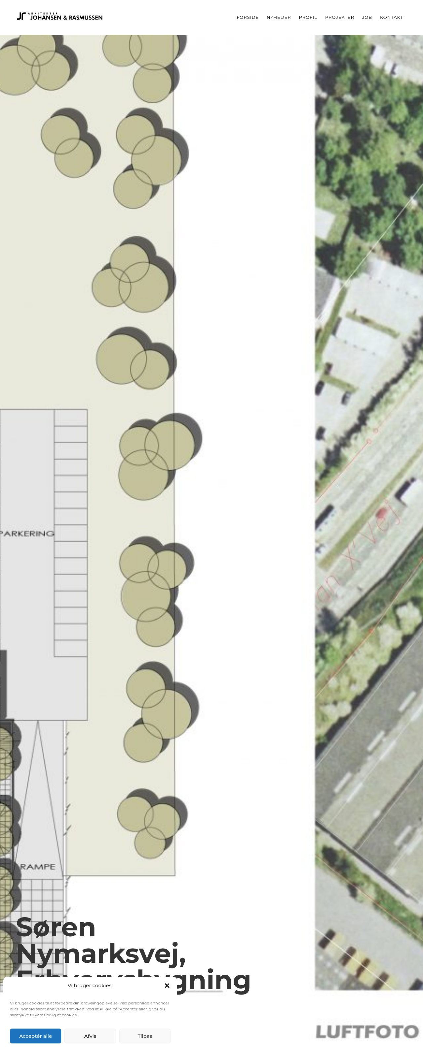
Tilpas (144, 1036)
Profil (308, 17)
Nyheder (279, 17)
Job (367, 17)
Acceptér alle (35, 1036)
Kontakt (391, 17)
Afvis (90, 1036)
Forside (248, 17)
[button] (167, 985)
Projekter (339, 17)
